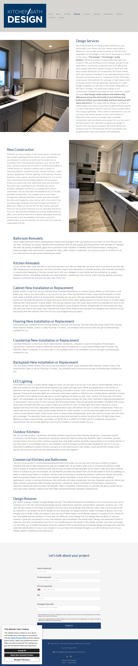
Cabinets (97, 14)
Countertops (108, 14)
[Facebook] (70, 656)
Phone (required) (69, 588)
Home (50, 14)
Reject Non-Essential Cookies (22, 655)
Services (77, 14)
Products (86, 14)
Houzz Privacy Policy (19, 638)
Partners (119, 14)
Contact (61, 18)
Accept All (22, 651)
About (58, 14)
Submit (69, 625)
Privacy (64, 662)
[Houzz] (67, 656)
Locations (51, 18)
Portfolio (67, 14)
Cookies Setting (72, 662)
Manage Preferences (22, 660)
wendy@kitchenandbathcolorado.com (70, 652)
